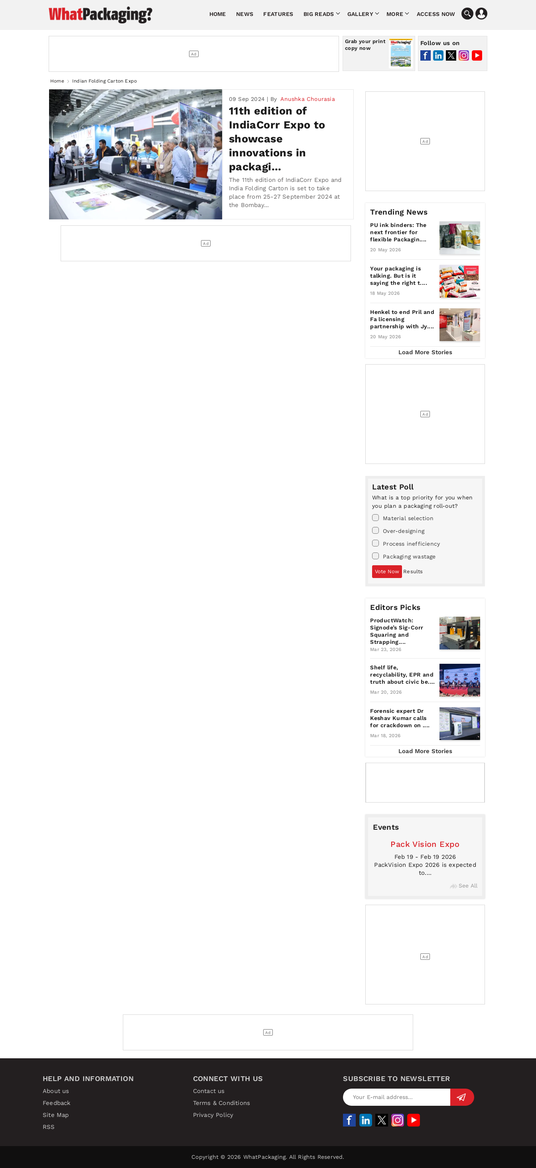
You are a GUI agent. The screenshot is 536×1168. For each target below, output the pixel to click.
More (394, 14)
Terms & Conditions (221, 1103)
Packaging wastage (404, 556)
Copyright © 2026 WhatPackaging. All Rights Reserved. (267, 1157)
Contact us (209, 1091)
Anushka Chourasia (307, 99)
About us (56, 1091)
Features (278, 14)
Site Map (56, 1115)
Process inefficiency (406, 543)
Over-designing (398, 530)
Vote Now (387, 571)
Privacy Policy (213, 1115)
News (244, 14)
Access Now (436, 14)
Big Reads (318, 14)
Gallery (360, 14)
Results (413, 571)
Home (217, 14)
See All (463, 885)
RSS (49, 1127)
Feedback (57, 1103)
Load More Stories (425, 352)
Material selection (403, 517)
